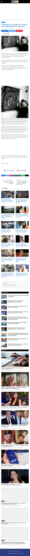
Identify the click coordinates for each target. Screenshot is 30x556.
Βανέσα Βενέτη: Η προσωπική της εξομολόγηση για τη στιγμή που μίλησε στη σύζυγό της (22, 274)
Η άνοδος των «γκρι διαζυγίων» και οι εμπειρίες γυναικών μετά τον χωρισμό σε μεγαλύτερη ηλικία (7, 260)
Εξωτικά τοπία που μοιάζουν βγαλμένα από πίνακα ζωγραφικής (8, 182)
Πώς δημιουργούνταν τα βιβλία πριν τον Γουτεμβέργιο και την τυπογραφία (16, 301)
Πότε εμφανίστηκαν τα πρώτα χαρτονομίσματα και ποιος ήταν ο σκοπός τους (18, 339)
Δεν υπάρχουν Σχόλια (19, 28)
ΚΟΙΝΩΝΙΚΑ (3, 22)
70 (2, 166)
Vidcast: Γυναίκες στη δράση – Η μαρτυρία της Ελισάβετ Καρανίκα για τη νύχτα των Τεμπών (22, 260)
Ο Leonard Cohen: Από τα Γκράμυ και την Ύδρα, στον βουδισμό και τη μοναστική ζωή (18, 345)
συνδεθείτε (13, 285)
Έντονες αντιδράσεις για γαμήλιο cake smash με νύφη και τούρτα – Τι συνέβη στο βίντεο (22, 245)
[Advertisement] (15, 11)
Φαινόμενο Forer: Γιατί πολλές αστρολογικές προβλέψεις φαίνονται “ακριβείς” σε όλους (17, 328)
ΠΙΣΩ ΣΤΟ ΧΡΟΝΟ (4, 303)
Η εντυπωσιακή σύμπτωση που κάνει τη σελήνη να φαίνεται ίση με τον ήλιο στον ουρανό (18, 312)
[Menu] (1, 2)
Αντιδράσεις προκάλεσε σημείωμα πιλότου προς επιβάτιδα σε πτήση (6, 231)
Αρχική (2, 19)
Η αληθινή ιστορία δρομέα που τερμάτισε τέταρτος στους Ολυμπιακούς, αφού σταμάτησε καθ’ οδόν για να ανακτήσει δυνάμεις (18, 334)
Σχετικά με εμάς (20, 553)
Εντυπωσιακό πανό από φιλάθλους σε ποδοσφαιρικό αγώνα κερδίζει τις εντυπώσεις (7, 200)
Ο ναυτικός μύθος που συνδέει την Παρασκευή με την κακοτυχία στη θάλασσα (17, 323)
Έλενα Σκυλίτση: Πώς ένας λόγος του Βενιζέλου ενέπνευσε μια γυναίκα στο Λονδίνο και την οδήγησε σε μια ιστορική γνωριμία (18, 318)
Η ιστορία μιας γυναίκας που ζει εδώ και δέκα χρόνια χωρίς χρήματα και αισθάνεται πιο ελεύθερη (7, 216)
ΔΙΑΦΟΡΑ (3, 314)
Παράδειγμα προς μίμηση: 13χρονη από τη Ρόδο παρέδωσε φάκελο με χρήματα (7, 245)
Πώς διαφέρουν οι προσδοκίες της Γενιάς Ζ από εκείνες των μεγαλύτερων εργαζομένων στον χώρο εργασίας (7, 275)
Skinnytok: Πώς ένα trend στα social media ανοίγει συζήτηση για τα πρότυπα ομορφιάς (22, 231)
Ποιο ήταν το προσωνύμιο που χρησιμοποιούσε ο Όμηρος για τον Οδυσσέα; (18, 307)
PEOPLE (3, 346)
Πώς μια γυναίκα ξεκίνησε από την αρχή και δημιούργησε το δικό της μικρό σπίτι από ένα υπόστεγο (22, 201)
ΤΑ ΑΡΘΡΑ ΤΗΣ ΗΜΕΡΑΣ (12, 553)
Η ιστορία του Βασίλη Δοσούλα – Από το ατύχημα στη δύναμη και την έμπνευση (22, 215)
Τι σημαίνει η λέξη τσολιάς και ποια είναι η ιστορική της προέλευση (18, 296)
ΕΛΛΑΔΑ (3, 319)
